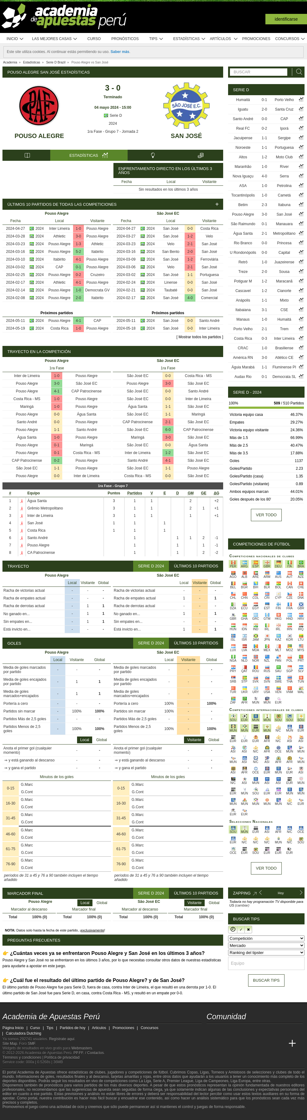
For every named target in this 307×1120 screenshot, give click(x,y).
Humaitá (243, 100)
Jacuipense (243, 138)
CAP (59, 267)
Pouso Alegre (39, 135)
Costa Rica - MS (27, 399)
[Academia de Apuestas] (257, 1043)
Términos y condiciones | (23, 1057)
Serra (284, 176)
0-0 (190, 228)
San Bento (170, 252)
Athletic (59, 236)
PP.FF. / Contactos (88, 1053)
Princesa (284, 243)
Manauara (284, 224)
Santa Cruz (284, 109)
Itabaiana (243, 310)
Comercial (209, 298)
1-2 (190, 236)
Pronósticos (125, 39)
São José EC (86, 383)
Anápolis (243, 300)
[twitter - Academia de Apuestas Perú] (212, 1030)
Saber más (120, 52)
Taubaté (171, 290)
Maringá (27, 406)
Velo (209, 236)
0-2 (78, 275)
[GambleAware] (18, 1115)
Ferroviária (209, 259)
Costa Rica (59, 328)
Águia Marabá (243, 367)
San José (186, 135)
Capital (284, 252)
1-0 (78, 228)
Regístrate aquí (61, 1039)
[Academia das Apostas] (223, 1043)
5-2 (78, 252)
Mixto (284, 300)
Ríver (284, 166)
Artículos (224, 39)
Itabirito (97, 252)
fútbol (162, 1072)
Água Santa (86, 414)
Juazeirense (284, 262)
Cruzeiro (97, 275)
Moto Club (284, 157)
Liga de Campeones (211, 1081)
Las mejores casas (55, 39)
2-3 (264, 205)
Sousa (284, 272)
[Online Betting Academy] (246, 1043)
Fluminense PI (284, 367)
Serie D (113, 115)
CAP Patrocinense (87, 391)
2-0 (78, 298)
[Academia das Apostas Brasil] (235, 1043)
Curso (94, 39)
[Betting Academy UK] (281, 1043)
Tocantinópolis (243, 195)
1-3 (78, 244)
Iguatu (243, 109)
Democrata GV (97, 290)
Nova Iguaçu (243, 176)
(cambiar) (242, 905)
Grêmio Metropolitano (45, 508)
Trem (284, 329)
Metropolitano (284, 233)
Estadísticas (189, 39)
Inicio (15, 39)
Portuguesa (209, 275)
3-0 (78, 236)
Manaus (243, 319)
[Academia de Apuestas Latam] (269, 1043)
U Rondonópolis (243, 252)
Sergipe (284, 138)
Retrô (243, 262)
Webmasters (81, 1048)
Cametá (284, 195)
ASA (243, 186)
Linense (170, 282)
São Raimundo (243, 224)
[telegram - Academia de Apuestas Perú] (246, 1030)
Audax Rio (243, 377)
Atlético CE (284, 357)
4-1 (78, 259)
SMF (31, 1043)
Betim (243, 205)
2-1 (190, 244)
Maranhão (243, 166)
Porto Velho (284, 100)
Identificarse (286, 19)
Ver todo (266, 515)
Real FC (243, 128)
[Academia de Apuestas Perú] (212, 1043)
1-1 (190, 275)
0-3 (264, 338)
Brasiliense (284, 348)
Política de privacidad (62, 1057)
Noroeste (243, 147)
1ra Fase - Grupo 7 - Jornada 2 (112, 131)
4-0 (190, 298)
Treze (243, 272)
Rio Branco (243, 243)
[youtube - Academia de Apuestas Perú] (223, 1030)
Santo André (209, 321)
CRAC (243, 348)
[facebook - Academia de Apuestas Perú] (235, 1030)
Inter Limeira (59, 228)
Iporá (284, 128)
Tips (156, 39)
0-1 (78, 267)
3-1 (264, 310)
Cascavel (243, 291)
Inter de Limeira (27, 376)
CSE (284, 310)
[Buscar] (297, 72)
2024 (113, 123)
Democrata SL (284, 377)
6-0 (167, 430)
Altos (243, 157)
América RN (243, 357)
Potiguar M (243, 281)
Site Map (9, 1043)
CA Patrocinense (41, 552)
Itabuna (284, 205)
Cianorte (284, 291)
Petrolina (284, 186)
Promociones (256, 39)
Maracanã (284, 281)
